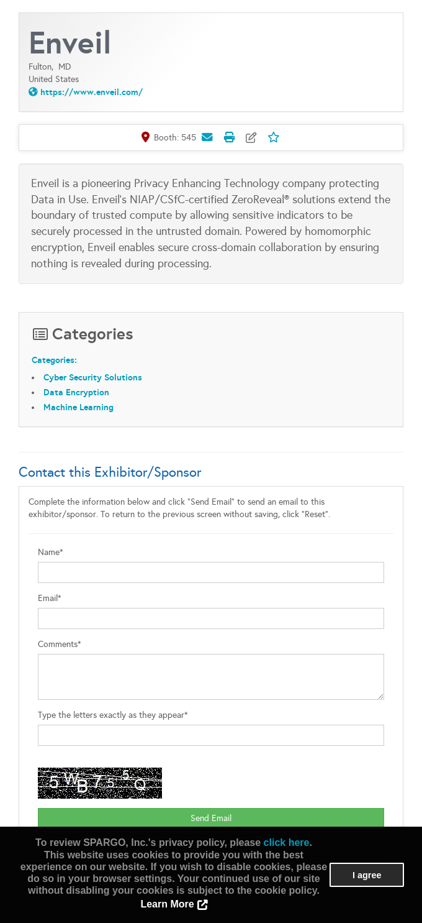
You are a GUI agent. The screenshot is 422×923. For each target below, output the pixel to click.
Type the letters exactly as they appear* (113, 715)
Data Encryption (76, 392)
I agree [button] (366, 875)
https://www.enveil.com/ (91, 92)
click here (287, 842)
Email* (49, 598)
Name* (50, 552)
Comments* (59, 644)
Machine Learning (78, 407)
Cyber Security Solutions (92, 377)
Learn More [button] (167, 904)
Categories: (54, 359)
